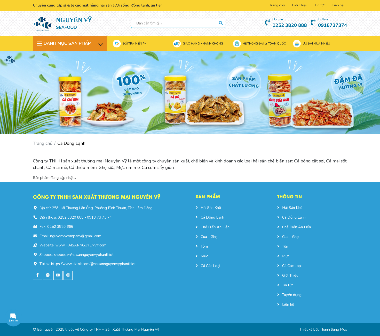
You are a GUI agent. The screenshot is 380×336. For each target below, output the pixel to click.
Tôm (202, 246)
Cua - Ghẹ (206, 236)
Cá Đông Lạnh (210, 217)
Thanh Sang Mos (333, 329)
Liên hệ (337, 5)
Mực (202, 256)
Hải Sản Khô (208, 207)
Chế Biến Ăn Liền (213, 227)
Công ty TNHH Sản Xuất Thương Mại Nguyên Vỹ (119, 329)
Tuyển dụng (289, 295)
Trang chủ (277, 5)
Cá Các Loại (208, 265)
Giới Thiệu (299, 5)
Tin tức (320, 5)
